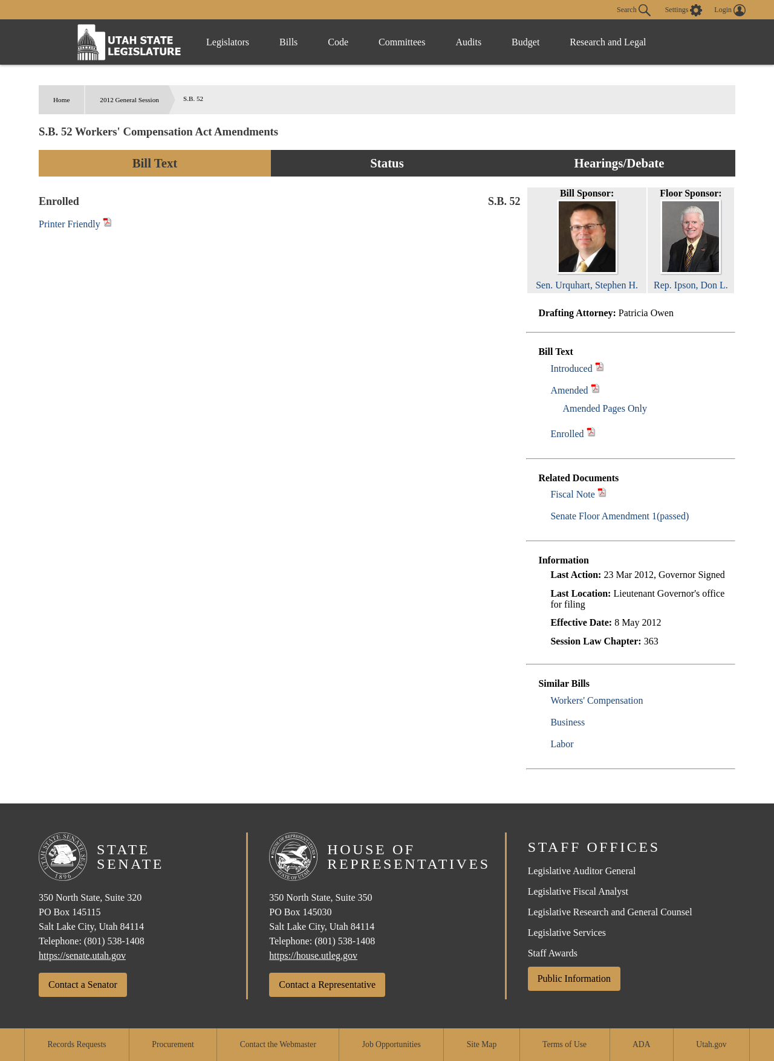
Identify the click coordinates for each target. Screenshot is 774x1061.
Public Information (574, 978)
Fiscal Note (572, 494)
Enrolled (567, 434)
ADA (641, 1044)
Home (61, 99)
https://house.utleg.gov (313, 955)
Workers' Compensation (596, 700)
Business (567, 722)
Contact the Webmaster (278, 1044)
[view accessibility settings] (684, 10)
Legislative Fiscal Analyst (578, 891)
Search (634, 10)
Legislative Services (567, 932)
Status (386, 163)
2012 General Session (129, 99)
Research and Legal (608, 42)
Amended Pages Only (604, 408)
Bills (288, 42)
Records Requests (76, 1044)
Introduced (571, 368)
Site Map (481, 1044)
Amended (569, 390)
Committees (402, 42)
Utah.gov (711, 1044)
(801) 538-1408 (114, 941)
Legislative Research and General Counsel (610, 912)
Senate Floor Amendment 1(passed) (619, 516)
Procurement (173, 1044)
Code (338, 42)
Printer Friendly (75, 224)
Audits (468, 42)
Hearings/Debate (619, 163)
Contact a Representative (327, 984)
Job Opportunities (391, 1044)
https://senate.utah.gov (82, 955)
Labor (561, 744)
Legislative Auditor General (582, 871)
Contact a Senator (82, 984)
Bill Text (155, 163)
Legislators (227, 42)
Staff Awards (552, 953)
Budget (525, 42)
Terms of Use (564, 1044)
